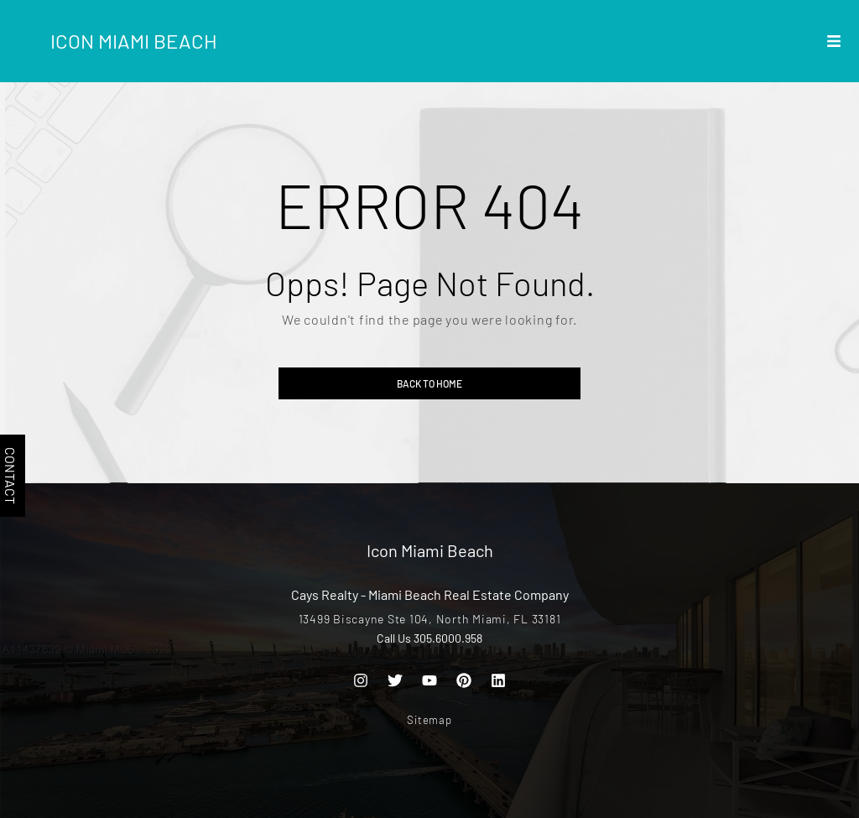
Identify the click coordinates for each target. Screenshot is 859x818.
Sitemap (429, 720)
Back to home (429, 383)
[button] (834, 41)
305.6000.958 (448, 638)
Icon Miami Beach (133, 41)
